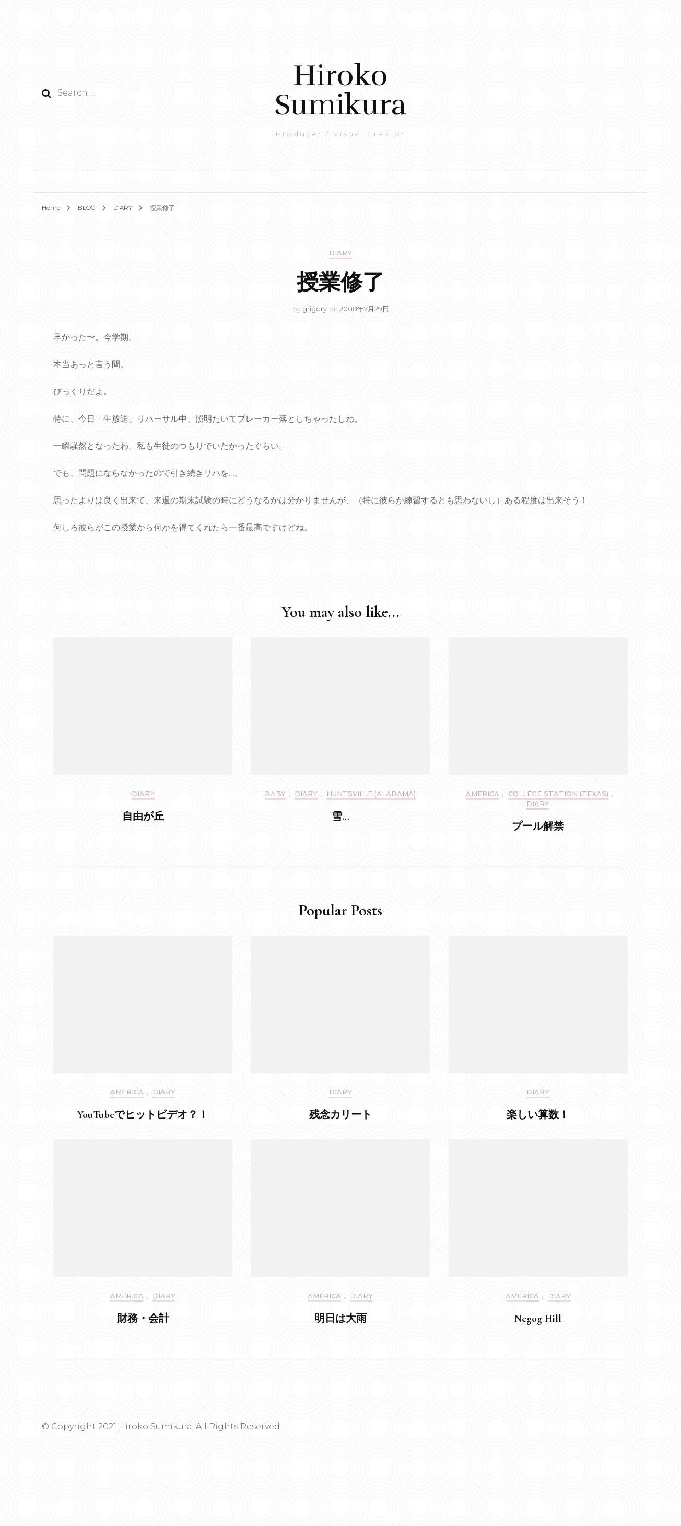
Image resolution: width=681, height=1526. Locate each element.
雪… (340, 816)
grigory (314, 309)
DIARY (340, 253)
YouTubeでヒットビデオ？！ (142, 1115)
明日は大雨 (340, 1318)
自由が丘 (143, 816)
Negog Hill (537, 1318)
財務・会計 (143, 1318)
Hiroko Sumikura (340, 90)
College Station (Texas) (558, 794)
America (482, 794)
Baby (275, 794)
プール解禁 (538, 826)
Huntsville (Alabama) (371, 794)
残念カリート (340, 1115)
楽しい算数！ (538, 1115)
